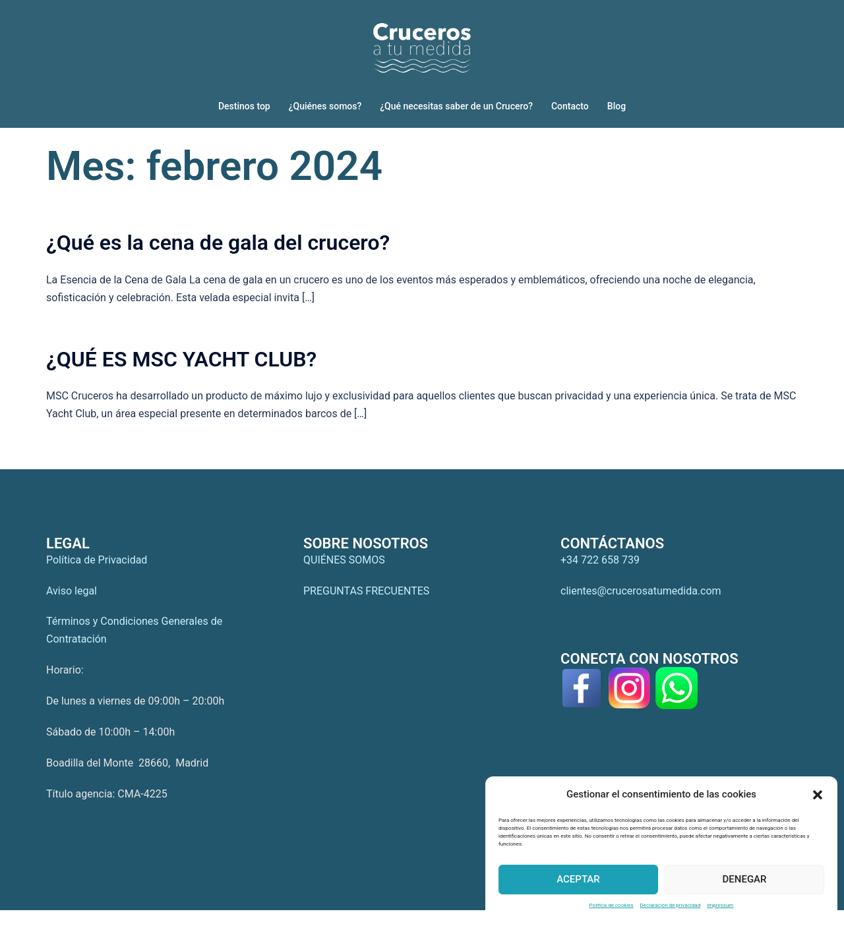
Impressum (720, 905)
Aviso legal (71, 606)
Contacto (570, 106)
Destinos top (244, 106)
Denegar (745, 879)
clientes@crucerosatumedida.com (640, 606)
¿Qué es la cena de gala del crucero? (218, 258)
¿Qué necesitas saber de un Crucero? (456, 106)
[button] (817, 794)
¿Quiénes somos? (325, 106)
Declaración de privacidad (670, 905)
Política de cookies (611, 905)
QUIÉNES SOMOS (344, 575)
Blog (616, 106)
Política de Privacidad (96, 575)
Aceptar (578, 879)
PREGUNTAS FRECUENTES (366, 606)
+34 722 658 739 (600, 575)
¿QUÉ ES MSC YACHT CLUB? (181, 375)
